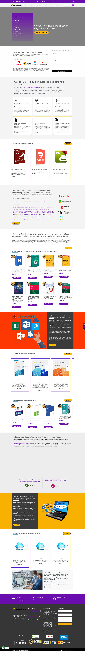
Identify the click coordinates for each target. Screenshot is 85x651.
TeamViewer (37, 616)
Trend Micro (34, 611)
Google (33, 610)
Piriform (33, 616)
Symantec (29, 611)
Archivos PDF (35, 621)
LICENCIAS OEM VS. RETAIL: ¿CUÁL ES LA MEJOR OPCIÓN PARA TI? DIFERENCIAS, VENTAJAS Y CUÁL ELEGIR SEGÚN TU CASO (50, 613)
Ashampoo (38, 615)
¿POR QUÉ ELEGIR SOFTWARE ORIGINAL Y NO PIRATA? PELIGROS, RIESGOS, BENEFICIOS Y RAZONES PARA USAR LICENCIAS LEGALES (50, 618)
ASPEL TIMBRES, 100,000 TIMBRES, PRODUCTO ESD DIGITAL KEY (22, 561)
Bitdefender (17, 22)
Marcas (30, 5)
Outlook (39, 621)
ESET (16, 25)
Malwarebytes (18, 29)
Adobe (29, 612)
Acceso (38, 1)
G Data (16, 31)
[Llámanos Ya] (34, 598)
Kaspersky (17, 27)
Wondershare (18, 33)
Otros (16, 38)
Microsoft (17, 20)
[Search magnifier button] (73, 5)
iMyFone (16, 35)
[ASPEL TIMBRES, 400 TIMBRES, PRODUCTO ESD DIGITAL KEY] (49, 545)
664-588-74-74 (45, 1)
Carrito (52, 1)
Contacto (55, 5)
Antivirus (32, 624)
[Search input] (68, 5)
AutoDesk (30, 616)
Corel (31, 612)
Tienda (24, 5)
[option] (21, 552)
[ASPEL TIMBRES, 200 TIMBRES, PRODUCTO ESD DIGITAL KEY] (70, 545)
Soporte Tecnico (37, 5)
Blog (50, 5)
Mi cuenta (45, 5)
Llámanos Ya (40, 597)
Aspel (22, 558)
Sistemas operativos (38, 624)
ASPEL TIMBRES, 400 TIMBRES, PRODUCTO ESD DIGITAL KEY (42, 561)
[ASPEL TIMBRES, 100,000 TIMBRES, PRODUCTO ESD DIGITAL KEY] (28, 545)
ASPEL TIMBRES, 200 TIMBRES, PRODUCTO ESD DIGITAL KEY (63, 561)
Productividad (30, 621)
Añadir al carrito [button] (28, 547)
